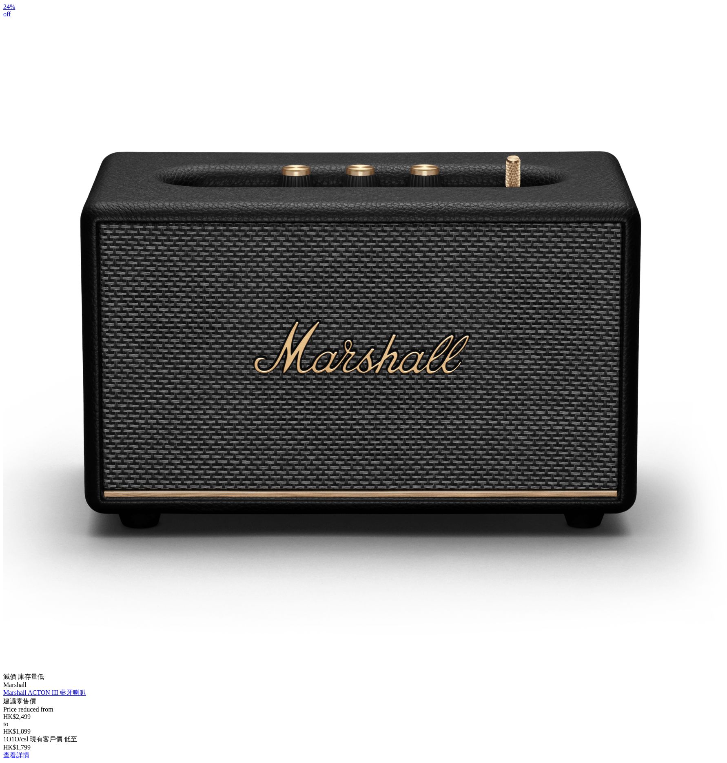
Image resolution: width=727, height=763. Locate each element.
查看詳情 (16, 755)
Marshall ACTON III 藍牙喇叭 (44, 692)
